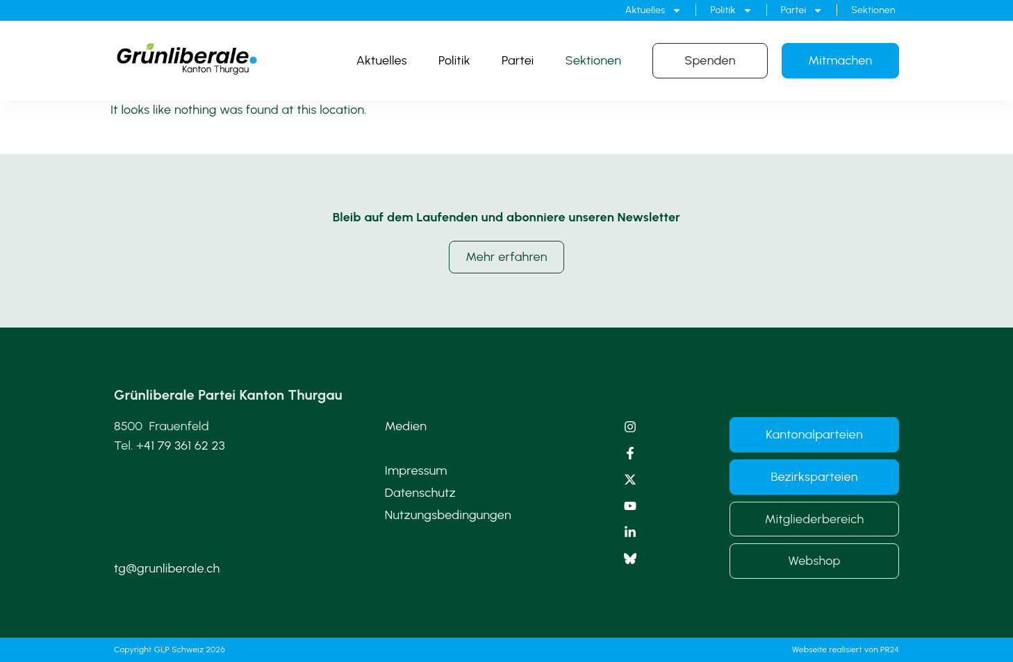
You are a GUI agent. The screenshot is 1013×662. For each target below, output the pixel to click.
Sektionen (873, 10)
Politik (731, 10)
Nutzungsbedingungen (448, 515)
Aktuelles (653, 10)
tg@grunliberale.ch (167, 568)
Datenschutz (420, 492)
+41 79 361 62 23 (180, 445)
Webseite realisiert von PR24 (845, 649)
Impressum (416, 470)
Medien (406, 426)
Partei (802, 10)
